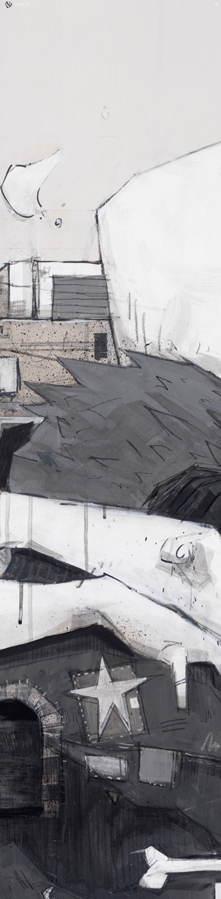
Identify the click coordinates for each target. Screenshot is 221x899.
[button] (217, 5)
